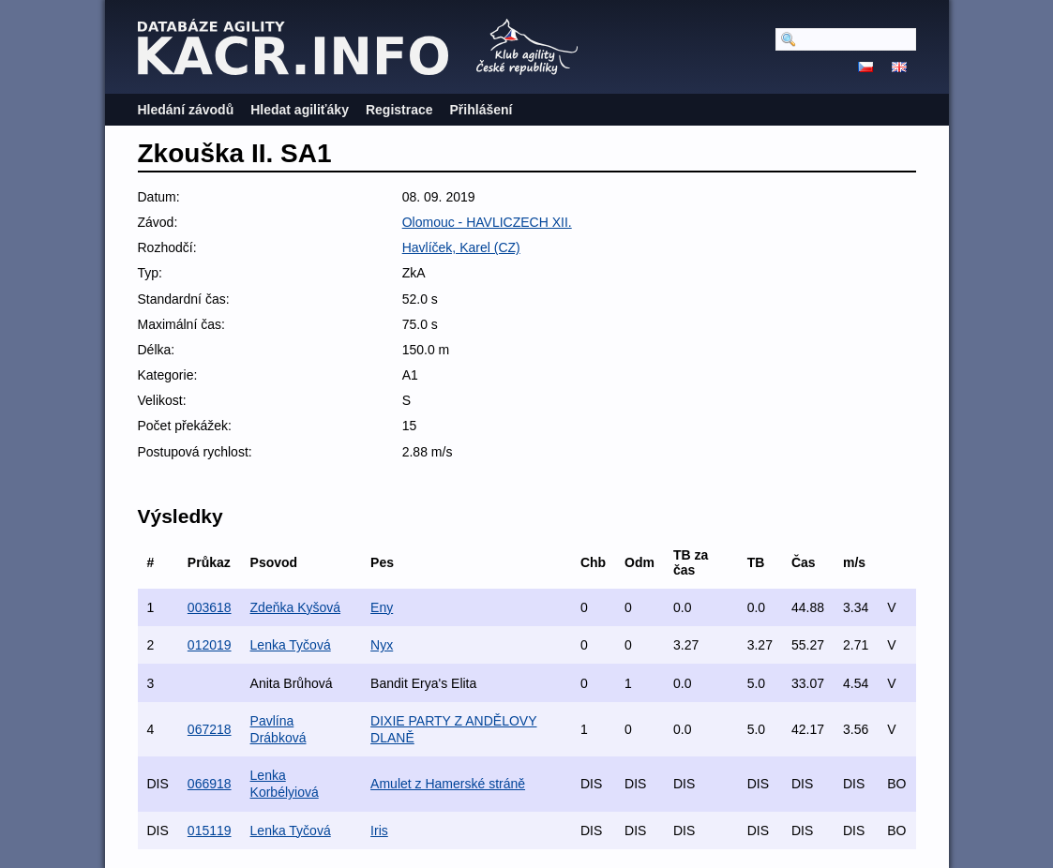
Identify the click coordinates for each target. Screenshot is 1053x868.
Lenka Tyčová (290, 644)
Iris (379, 830)
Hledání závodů (186, 109)
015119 (210, 830)
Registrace (399, 109)
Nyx (381, 644)
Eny (381, 607)
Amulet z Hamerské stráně (447, 783)
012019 (210, 644)
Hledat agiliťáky (299, 109)
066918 (210, 783)
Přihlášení (481, 109)
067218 (210, 729)
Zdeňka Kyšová (295, 607)
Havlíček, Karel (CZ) (461, 247)
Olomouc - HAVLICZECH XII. (487, 222)
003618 (210, 607)
